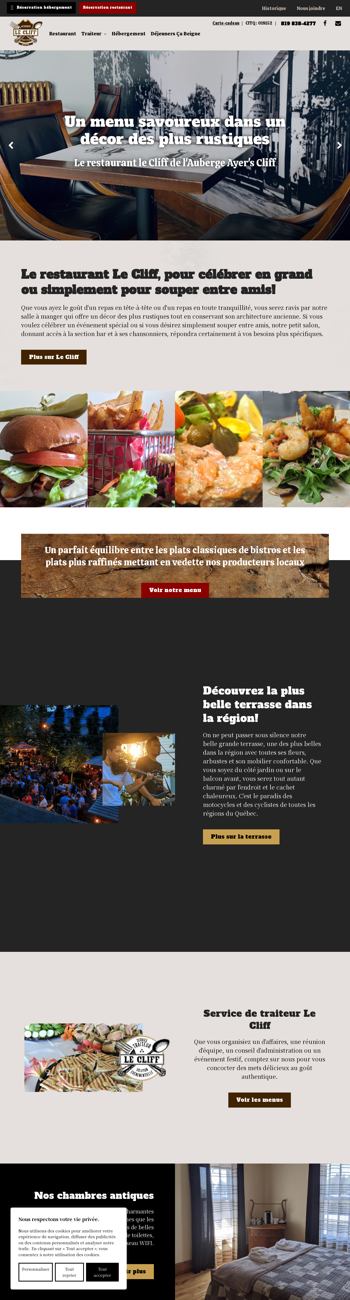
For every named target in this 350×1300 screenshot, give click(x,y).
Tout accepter (102, 1272)
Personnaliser (35, 1269)
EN (339, 8)
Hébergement (132, 38)
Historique (274, 8)
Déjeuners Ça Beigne (179, 38)
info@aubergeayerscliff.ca (306, 1246)
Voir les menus (260, 981)
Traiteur (95, 38)
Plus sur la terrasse (243, 796)
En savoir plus (122, 1124)
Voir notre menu (175, 599)
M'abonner (235, 1196)
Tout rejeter (69, 1272)
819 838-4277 (290, 24)
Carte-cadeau (209, 24)
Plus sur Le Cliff (55, 365)
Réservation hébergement (48, 8)
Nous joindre (311, 8)
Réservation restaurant (118, 8)
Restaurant (66, 38)
